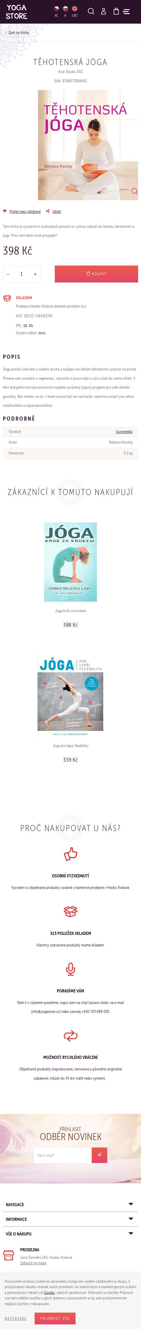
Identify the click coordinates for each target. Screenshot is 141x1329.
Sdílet (56, 211)
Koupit (96, 273)
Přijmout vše (55, 1318)
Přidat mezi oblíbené (25, 211)
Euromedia (124, 431)
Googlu (49, 1292)
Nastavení (16, 1318)
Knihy (24, 32)
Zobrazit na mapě (33, 1263)
